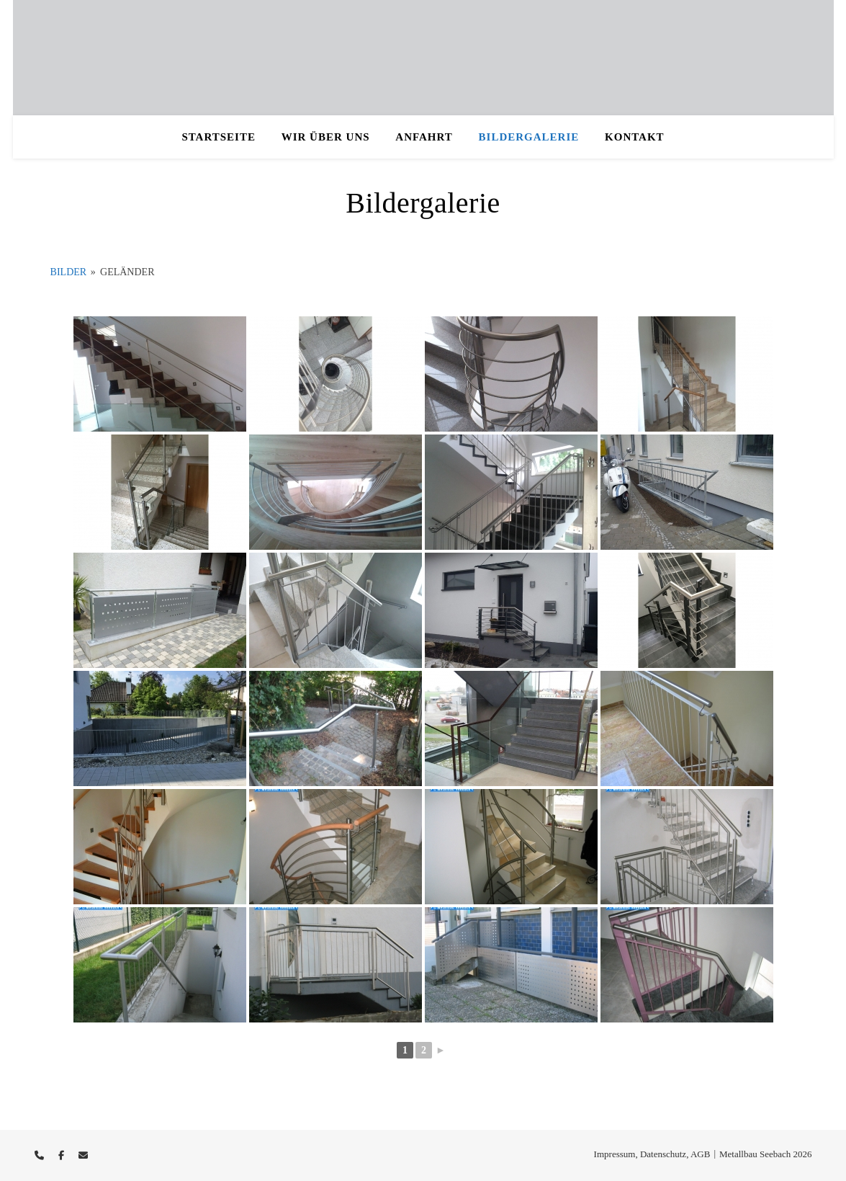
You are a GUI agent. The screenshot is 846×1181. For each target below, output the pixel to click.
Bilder (68, 272)
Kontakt (635, 137)
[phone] (40, 1155)
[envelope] (83, 1155)
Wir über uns (326, 137)
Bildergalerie (529, 137)
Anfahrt (424, 137)
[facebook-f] (62, 1155)
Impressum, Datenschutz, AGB (652, 1154)
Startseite (218, 137)
